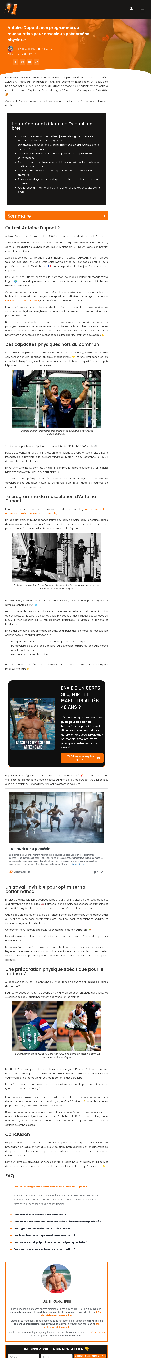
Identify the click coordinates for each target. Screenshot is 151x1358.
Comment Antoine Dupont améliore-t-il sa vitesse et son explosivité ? (57, 1134)
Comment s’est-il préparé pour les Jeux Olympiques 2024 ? (50, 1155)
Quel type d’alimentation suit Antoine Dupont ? (43, 1141)
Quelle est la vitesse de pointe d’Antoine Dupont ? (44, 1148)
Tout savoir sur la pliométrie (27, 790)
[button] (142, 10)
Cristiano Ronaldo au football (22, 300)
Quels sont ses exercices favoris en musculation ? (44, 1162)
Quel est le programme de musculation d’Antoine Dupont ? (50, 1100)
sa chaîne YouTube (96, 1245)
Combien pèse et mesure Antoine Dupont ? (39, 1128)
